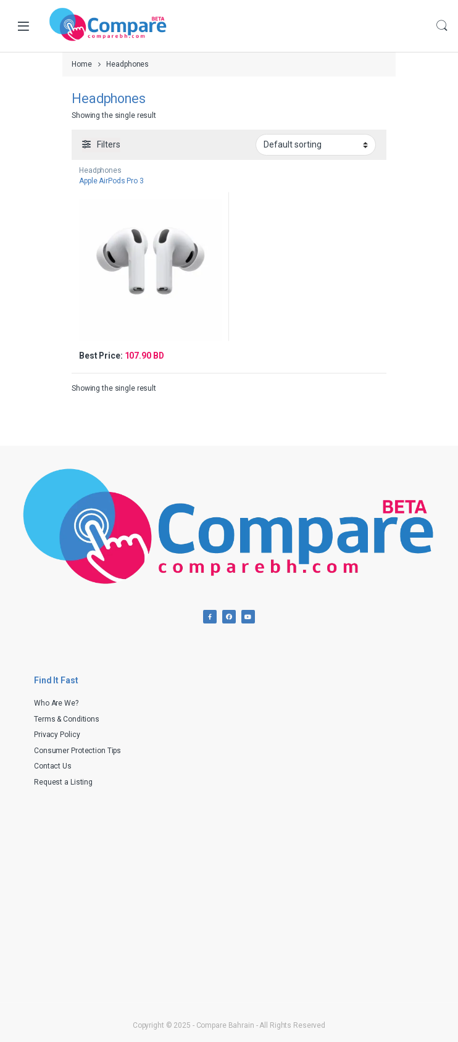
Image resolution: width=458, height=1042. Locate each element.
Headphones (100, 170)
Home (82, 64)
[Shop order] (316, 144)
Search (442, 26)
